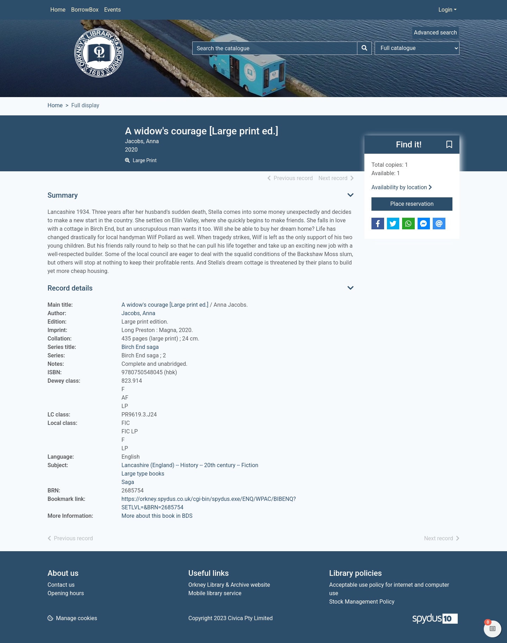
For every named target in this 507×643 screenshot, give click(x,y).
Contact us (61, 584)
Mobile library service (215, 593)
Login (445, 9)
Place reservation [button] (421, 203)
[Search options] (417, 48)
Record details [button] (70, 288)
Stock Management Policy (361, 601)
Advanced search (435, 32)
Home (57, 9)
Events (112, 9)
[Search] (364, 48)
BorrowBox (85, 9)
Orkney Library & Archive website (229, 584)
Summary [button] (63, 195)
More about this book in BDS (157, 516)
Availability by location (401, 187)
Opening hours (66, 593)
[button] (449, 144)
